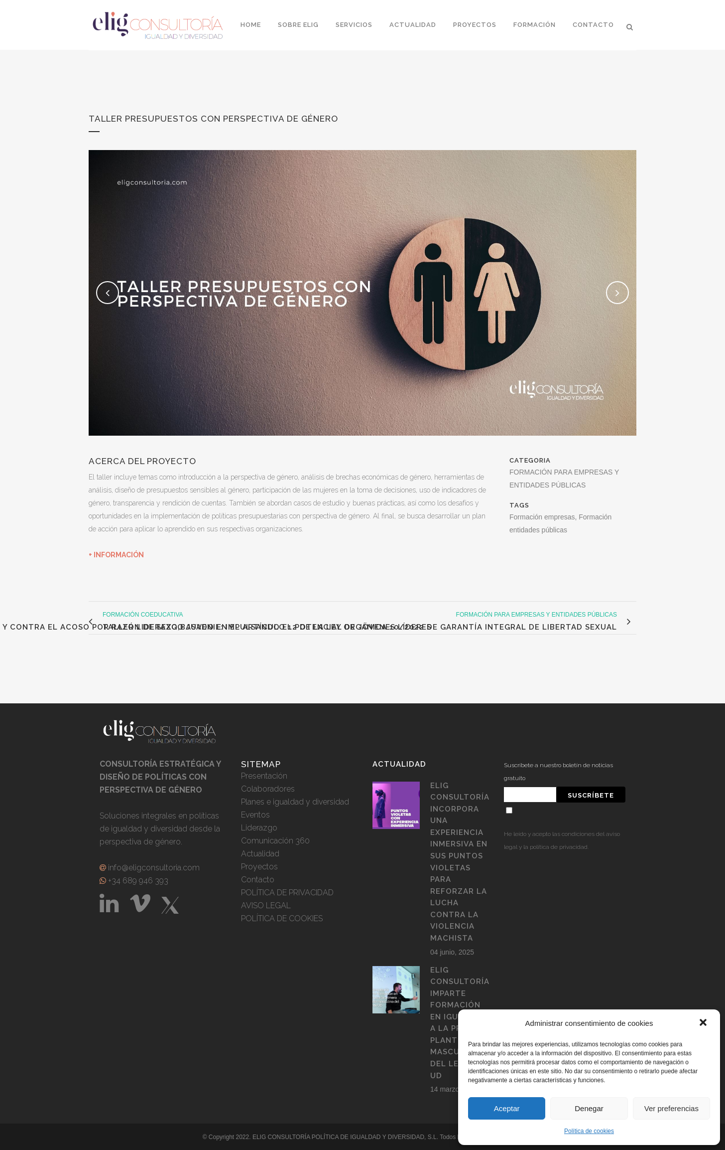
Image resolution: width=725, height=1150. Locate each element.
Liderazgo (259, 827)
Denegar (589, 1108)
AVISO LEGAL (266, 905)
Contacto (257, 879)
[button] (704, 1023)
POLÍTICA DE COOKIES (282, 918)
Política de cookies (589, 1131)
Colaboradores (268, 789)
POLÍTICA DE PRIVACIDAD (287, 892)
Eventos (255, 815)
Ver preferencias (671, 1108)
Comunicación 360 (275, 840)
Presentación (264, 776)
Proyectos (259, 866)
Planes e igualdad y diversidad (295, 802)
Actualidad (260, 853)
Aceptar (507, 1108)
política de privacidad (559, 846)
